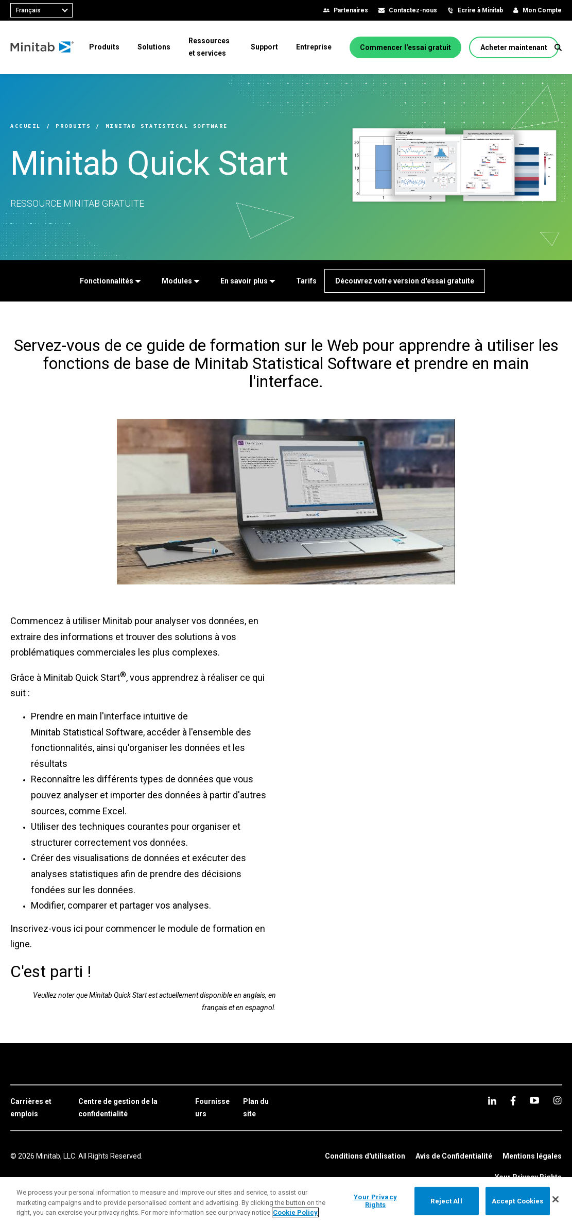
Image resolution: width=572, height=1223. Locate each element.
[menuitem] (104, 47)
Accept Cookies (518, 1200)
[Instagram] (557, 1100)
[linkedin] (492, 1100)
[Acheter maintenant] (514, 47)
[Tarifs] (306, 281)
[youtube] (534, 1100)
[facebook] (513, 1100)
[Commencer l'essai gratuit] (405, 47)
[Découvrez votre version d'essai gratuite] (404, 281)
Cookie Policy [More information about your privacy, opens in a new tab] (295, 1212)
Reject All (446, 1200)
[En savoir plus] (247, 281)
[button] (558, 47)
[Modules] (181, 281)
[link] (39, 1108)
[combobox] (41, 10)
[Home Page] (42, 47)
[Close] (555, 1199)
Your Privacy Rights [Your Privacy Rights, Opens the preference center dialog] (375, 1201)
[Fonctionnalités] (110, 281)
